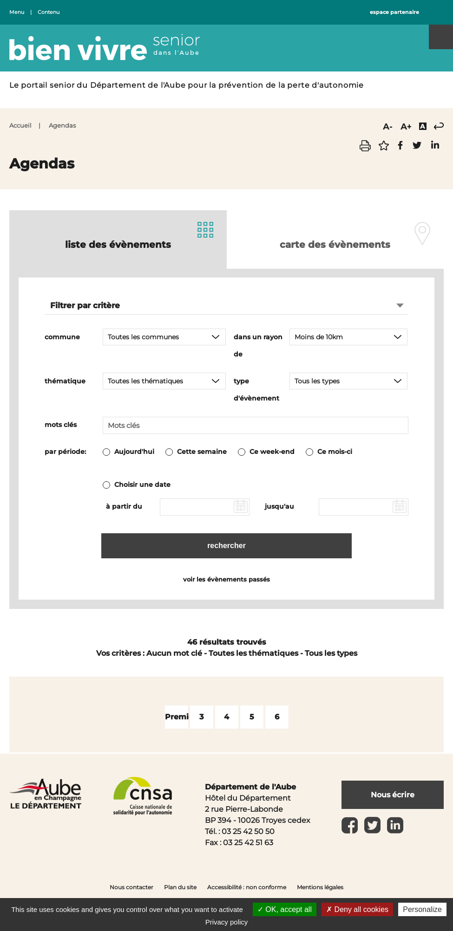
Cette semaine (202, 451)
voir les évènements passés (226, 579)
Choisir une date (142, 484)
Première (183, 716)
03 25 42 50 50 (248, 831)
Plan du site (180, 887)
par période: (65, 451)
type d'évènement (256, 389)
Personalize (422, 909)
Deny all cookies (357, 909)
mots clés (61, 424)
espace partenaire (394, 12)
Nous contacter (131, 887)
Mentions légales (320, 887)
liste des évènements (118, 244)
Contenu (48, 12)
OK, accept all (284, 909)
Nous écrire (392, 794)
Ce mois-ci (334, 451)
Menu (16, 12)
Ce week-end (272, 451)
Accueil (20, 125)
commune (62, 337)
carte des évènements (335, 244)
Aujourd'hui (134, 451)
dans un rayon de (258, 345)
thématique (65, 381)
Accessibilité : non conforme (246, 887)
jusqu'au (279, 506)
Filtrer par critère (85, 305)
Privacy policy (226, 922)
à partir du (124, 506)
